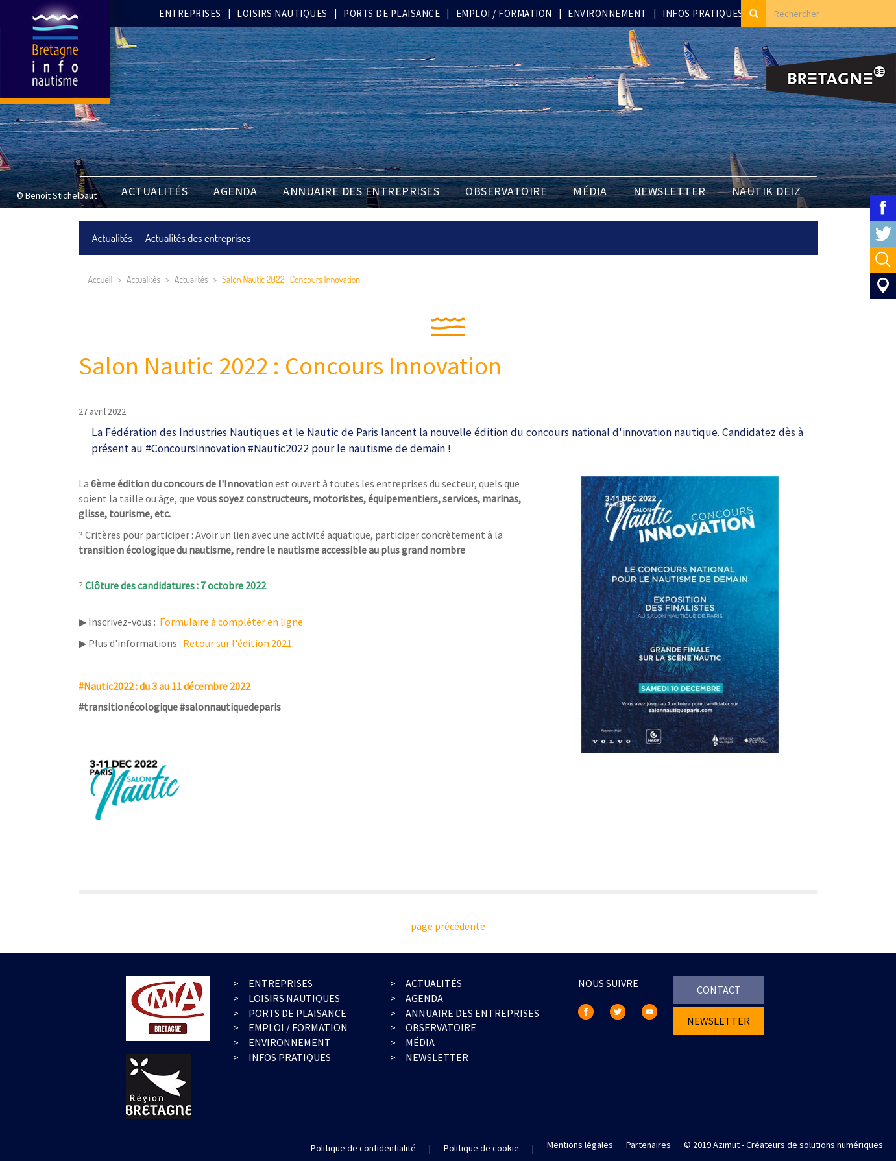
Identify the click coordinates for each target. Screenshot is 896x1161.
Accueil (100, 279)
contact (719, 989)
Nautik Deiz (766, 191)
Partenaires (648, 1145)
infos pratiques (289, 1057)
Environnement (607, 13)
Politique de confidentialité (363, 1148)
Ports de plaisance (391, 13)
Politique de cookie (481, 1148)
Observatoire (506, 191)
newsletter (669, 191)
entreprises (280, 983)
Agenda (235, 191)
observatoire (441, 1027)
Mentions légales (580, 1145)
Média (590, 191)
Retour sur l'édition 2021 (237, 643)
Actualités (154, 191)
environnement (289, 1042)
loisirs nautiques (294, 998)
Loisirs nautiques (282, 13)
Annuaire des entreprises (361, 191)
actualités (434, 983)
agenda (424, 998)
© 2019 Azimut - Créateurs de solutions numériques (783, 1145)
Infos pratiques (703, 13)
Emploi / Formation (504, 13)
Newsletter (437, 1057)
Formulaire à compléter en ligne (233, 621)
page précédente (448, 926)
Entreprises (190, 13)
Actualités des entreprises (198, 238)
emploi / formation (298, 1027)
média (420, 1042)
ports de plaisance (297, 1013)
